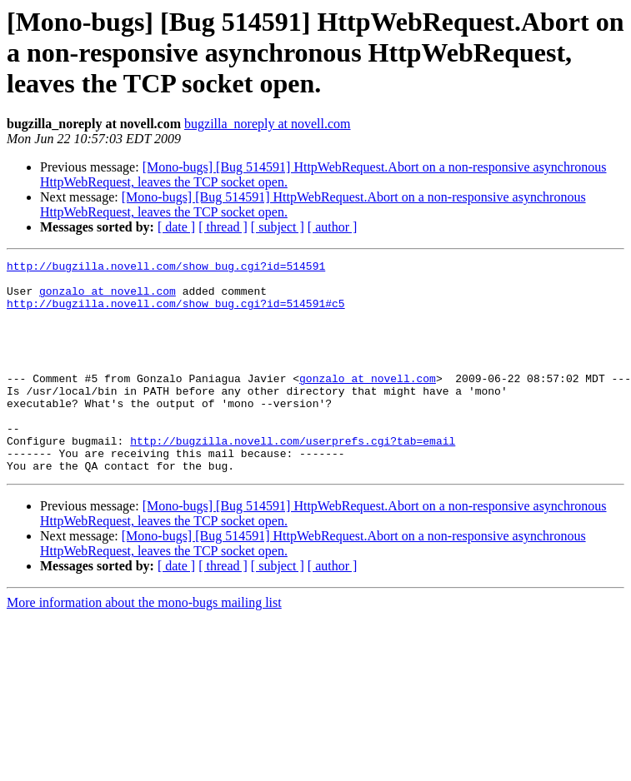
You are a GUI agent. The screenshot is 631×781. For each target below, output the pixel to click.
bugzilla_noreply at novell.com (267, 124)
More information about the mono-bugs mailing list (144, 645)
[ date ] (176, 227)
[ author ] (333, 227)
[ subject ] (277, 227)
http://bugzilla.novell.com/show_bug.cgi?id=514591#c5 (176, 313)
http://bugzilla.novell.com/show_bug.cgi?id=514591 (166, 268)
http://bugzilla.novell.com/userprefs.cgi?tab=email (292, 477)
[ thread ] (223, 227)
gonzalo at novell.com (107, 298)
